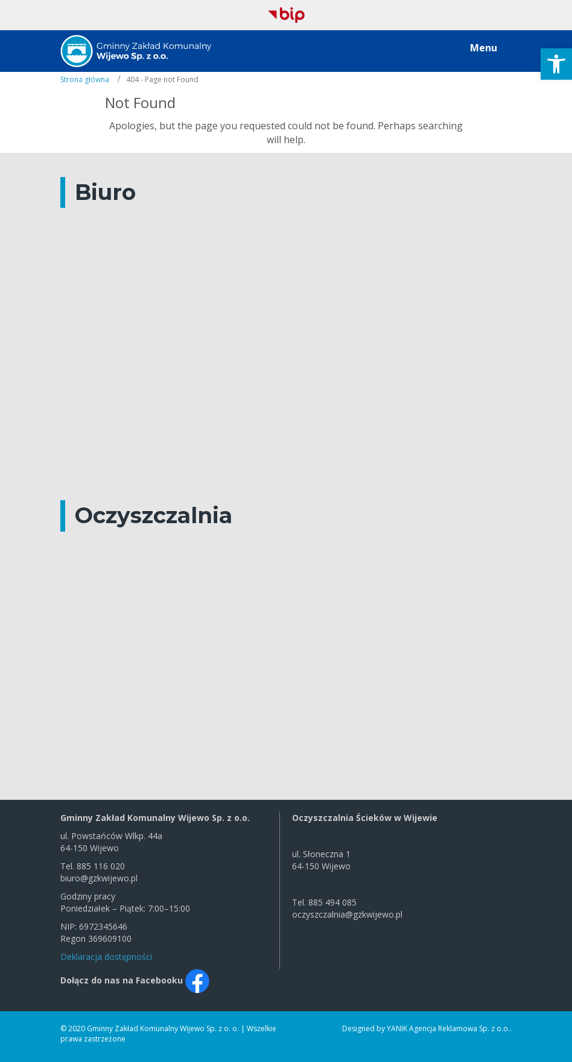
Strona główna (84, 79)
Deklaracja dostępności (106, 956)
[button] (556, 64)
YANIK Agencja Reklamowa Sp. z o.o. (448, 1028)
